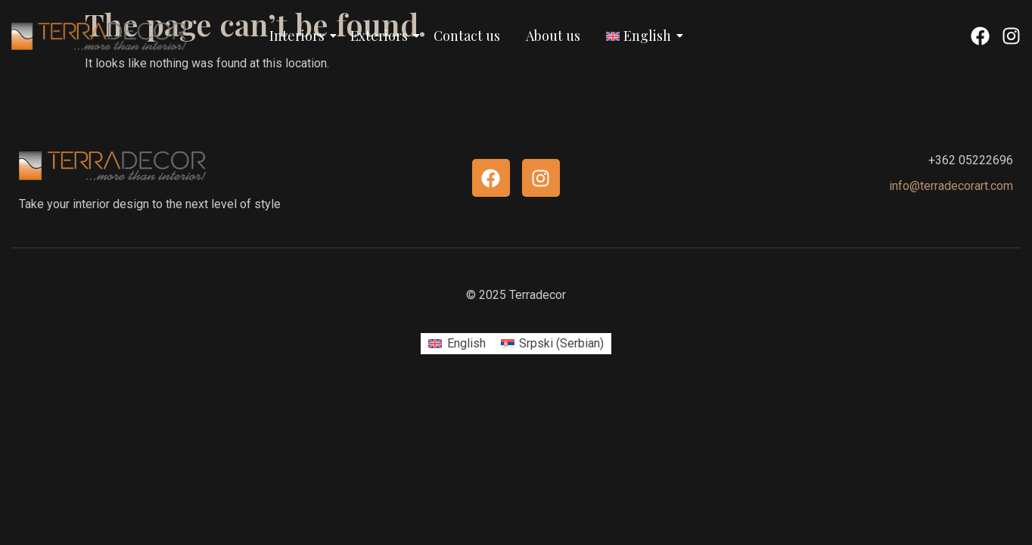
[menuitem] (457, 343)
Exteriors (381, 35)
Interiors (299, 35)
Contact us (467, 35)
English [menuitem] (466, 343)
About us (553, 35)
